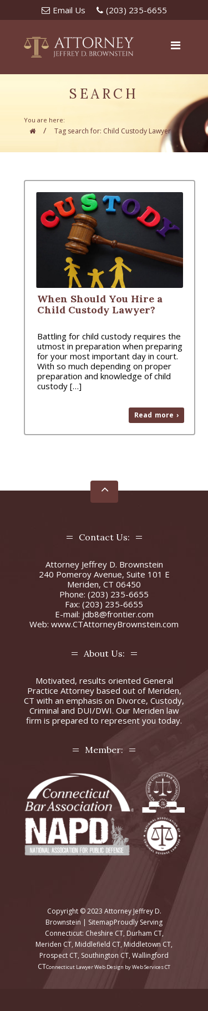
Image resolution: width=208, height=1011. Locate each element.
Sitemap (101, 922)
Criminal (44, 710)
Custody (166, 700)
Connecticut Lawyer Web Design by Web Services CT (108, 967)
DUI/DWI (94, 710)
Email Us (69, 10)
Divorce (131, 700)
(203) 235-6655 (136, 10)
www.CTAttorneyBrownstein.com (115, 624)
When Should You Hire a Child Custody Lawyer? (100, 304)
